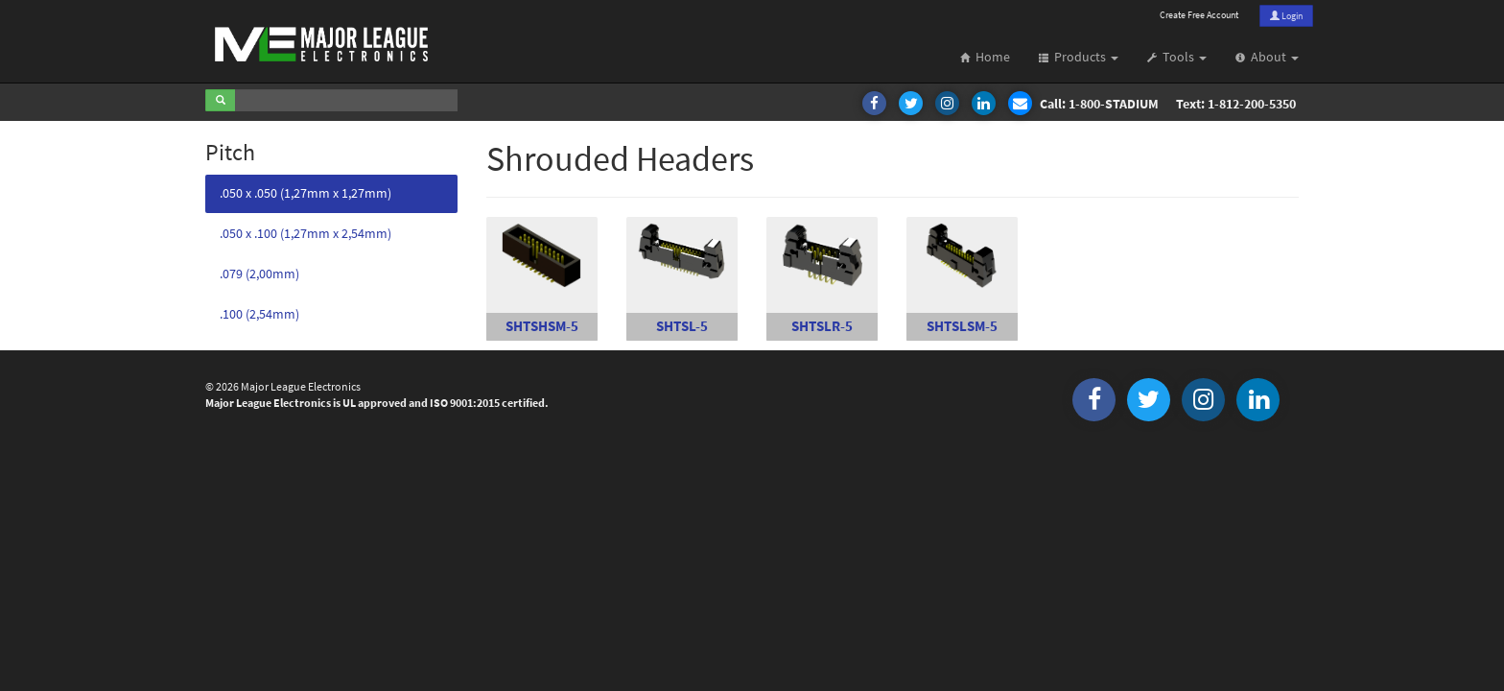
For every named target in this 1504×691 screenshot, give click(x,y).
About (1267, 57)
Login (1286, 16)
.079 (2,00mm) (259, 274)
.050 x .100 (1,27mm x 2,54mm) (305, 234)
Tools (1177, 57)
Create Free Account (1199, 15)
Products (1078, 57)
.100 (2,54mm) (259, 314)
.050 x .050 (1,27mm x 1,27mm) (305, 193)
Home (985, 57)
